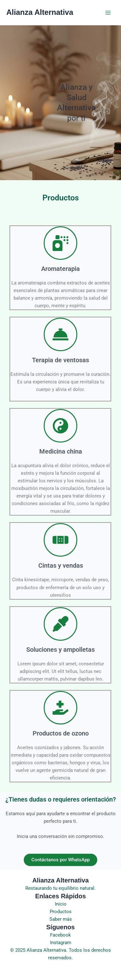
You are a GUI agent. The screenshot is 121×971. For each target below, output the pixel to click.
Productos (61, 911)
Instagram (60, 942)
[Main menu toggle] (108, 12)
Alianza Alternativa (39, 12)
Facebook (60, 935)
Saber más (60, 919)
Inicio (61, 904)
